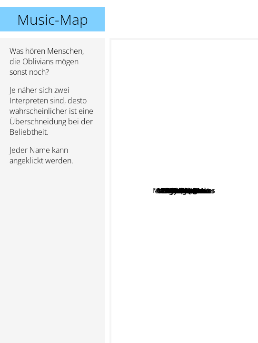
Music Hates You (152, 206)
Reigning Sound (165, 224)
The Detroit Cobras (224, 221)
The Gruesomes (197, 337)
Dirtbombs (194, 186)
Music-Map (52, 19)
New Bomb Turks (200, 241)
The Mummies (201, 256)
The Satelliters (151, 279)
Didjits (186, 213)
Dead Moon (191, 197)
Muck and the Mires (173, 55)
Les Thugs (169, 144)
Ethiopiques (136, 127)
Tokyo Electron (176, 175)
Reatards (203, 71)
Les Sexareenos (158, 118)
